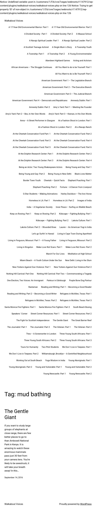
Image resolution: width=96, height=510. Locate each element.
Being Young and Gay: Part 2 (32, 174)
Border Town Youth (32, 180)
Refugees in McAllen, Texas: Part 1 (76, 293)
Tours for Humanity (29, 347)
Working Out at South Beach (29, 360)
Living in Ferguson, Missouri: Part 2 (76, 240)
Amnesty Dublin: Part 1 (81, 100)
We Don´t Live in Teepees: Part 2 (23, 353)
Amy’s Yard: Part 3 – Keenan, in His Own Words (70, 114)
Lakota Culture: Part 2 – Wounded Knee (38, 227)
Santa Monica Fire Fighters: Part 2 (54, 307)
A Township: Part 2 (56, 54)
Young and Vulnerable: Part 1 (48, 367)
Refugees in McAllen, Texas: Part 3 (76, 300)
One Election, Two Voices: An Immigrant (25, 280)
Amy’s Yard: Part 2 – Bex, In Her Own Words (25, 114)
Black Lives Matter (83, 174)
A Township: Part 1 (35, 54)
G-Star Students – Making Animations (40, 194)
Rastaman (33, 287)
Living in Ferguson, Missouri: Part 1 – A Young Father (32, 240)
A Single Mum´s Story (62, 47)
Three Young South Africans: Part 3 (75, 340)
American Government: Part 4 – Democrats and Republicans (39, 100)
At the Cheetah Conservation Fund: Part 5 (31, 147)
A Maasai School (84, 34)
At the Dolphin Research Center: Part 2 (74, 154)
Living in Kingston (25, 247)
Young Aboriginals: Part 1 (80, 360)
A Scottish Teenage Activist (36, 47)
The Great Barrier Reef (81, 320)
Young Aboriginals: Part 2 (20, 367)
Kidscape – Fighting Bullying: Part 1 (75, 214)
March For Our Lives (55, 254)
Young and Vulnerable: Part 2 (78, 367)
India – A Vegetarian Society (40, 207)
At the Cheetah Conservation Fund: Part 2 (73, 134)
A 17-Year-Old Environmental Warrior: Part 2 (72, 27)
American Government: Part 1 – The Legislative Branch (67, 80)
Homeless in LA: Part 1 (39, 200)
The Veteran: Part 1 (62, 327)
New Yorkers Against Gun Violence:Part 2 (73, 267)
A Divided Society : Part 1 (35, 34)
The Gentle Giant (60, 320)
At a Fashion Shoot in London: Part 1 (75, 120)
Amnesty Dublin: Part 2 (39, 107)
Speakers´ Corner (19, 313)
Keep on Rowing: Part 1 (20, 214)
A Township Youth (83, 47)
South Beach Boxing (82, 307)
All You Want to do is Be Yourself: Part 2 (73, 74)
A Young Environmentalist (80, 54)
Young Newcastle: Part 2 (80, 373)
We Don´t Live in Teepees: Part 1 (77, 347)
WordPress (86, 504)
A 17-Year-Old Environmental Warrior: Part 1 (28, 27)
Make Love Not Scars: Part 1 (49, 247)
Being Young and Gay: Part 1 (79, 167)
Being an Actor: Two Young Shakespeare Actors (40, 167)
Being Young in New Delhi (59, 174)
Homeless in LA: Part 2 (63, 200)
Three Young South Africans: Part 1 (75, 334)
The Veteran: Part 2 (83, 327)
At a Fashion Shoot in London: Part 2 (55, 127)
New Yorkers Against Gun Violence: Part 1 (31, 267)
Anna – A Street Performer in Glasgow (37, 120)
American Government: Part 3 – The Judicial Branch (68, 94)
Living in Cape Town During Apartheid (74, 233)
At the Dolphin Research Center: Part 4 (74, 160)
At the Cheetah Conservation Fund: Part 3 (31, 140)
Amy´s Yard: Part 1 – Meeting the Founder (72, 107)
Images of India (84, 200)
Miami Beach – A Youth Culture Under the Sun (41, 260)
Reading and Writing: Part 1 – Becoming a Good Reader (66, 287)
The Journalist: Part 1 (17, 327)
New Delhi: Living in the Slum (78, 260)
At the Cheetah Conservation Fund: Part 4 (73, 140)
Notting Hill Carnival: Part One (20, 274)
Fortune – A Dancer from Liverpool (76, 187)
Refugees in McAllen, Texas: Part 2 (41, 300)
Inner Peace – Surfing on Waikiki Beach (74, 207)
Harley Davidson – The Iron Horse (76, 194)
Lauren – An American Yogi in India (75, 227)
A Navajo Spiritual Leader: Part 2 (77, 40)
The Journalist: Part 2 (40, 327)
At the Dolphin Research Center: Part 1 (35, 154)
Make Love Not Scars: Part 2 (79, 247)
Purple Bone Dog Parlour (80, 280)
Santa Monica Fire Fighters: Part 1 (20, 307)
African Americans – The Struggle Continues (31, 67)
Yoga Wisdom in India (55, 360)
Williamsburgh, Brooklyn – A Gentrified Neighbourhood (67, 353)
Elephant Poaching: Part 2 (45, 187)
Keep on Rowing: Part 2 (45, 214)
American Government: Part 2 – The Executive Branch (67, 87)
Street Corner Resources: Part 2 (77, 313)
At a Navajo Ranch (83, 127)
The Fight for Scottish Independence (32, 320)
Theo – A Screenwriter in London (41, 334)
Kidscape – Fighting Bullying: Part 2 (52, 220)
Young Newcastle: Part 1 (54, 373)
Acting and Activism (82, 60)
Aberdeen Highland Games (57, 60)
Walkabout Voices (13, 20)
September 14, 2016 (13, 477)
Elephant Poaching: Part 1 (80, 180)
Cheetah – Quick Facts (54, 180)
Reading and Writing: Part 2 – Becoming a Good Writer (32, 293)
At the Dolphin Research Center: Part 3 (35, 160)
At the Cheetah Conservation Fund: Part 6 (73, 147)
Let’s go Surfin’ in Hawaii (43, 233)
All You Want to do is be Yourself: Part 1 (73, 67)
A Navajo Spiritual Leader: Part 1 (44, 40)
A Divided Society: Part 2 (61, 34)
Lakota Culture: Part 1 (82, 220)
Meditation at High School (80, 254)
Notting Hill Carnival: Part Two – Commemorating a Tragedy (64, 274)
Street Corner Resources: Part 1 (45, 313)
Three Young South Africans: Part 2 (40, 340)
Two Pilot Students (50, 347)
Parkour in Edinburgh (56, 280)
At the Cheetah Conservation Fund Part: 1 (31, 134)
